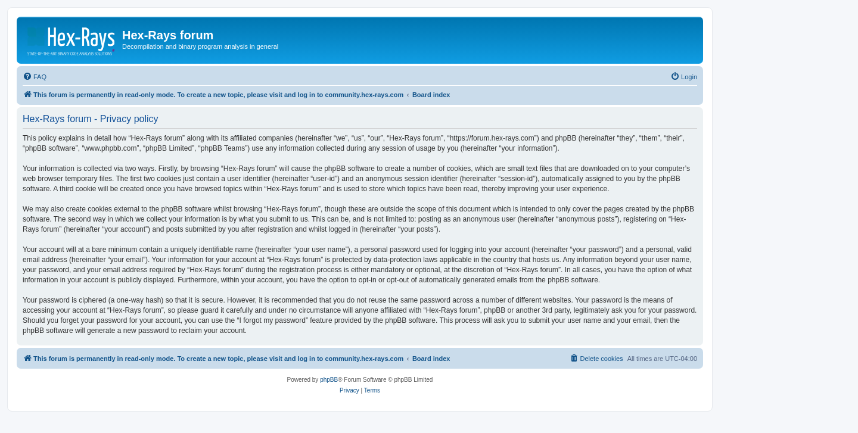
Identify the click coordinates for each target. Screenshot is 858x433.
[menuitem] (34, 77)
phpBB (329, 379)
